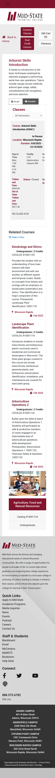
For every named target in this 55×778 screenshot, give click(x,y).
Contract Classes (27, 31)
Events (6, 616)
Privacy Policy (44, 762)
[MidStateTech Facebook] (8, 676)
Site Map (38, 765)
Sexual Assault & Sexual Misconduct (19, 765)
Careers (6, 624)
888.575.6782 (11, 695)
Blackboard (8, 640)
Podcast (7, 620)
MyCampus (8, 648)
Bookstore (8, 656)
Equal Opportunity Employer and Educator (20, 762)
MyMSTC (7, 652)
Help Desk (8, 661)
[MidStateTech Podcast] (5, 684)
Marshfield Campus (25, 722)
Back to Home (9, 39)
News (5, 612)
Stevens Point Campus (25, 734)
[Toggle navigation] (8, 4)
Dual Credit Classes (27, 44)
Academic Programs (14, 604)
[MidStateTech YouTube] (40, 676)
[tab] (16, 101)
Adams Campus (25, 711)
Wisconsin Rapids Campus (25, 745)
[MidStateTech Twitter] (23, 676)
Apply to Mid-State (12, 599)
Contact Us (8, 628)
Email (5, 644)
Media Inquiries (11, 608)
